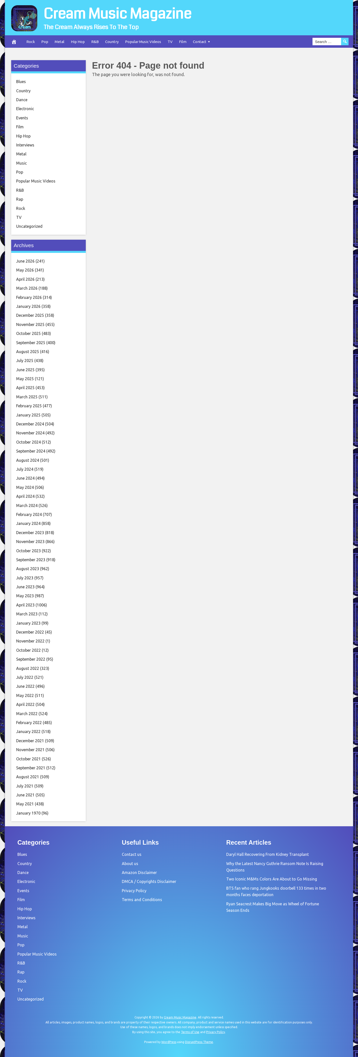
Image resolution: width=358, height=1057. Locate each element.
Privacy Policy (134, 890)
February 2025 (29, 406)
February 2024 (29, 514)
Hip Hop (78, 42)
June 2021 (25, 795)
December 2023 (30, 532)
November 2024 (30, 433)
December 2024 (30, 424)
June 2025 (25, 370)
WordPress (168, 1042)
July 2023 (24, 578)
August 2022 (27, 668)
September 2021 (30, 768)
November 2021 (30, 749)
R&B (95, 42)
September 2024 (30, 451)
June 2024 (25, 478)
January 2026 (28, 306)
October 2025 (28, 333)
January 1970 (28, 813)
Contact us (131, 854)
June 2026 (25, 261)
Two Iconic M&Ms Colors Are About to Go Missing (271, 879)
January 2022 (28, 731)
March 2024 (27, 505)
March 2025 (27, 397)
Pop (44, 42)
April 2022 (25, 704)
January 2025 (28, 415)
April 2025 (25, 387)
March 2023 (27, 614)
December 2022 (30, 632)
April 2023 (25, 605)
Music (21, 163)
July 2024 (24, 469)
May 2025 (25, 378)
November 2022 (30, 641)
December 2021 (30, 740)
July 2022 (24, 677)
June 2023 (25, 587)
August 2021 (27, 777)
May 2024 (25, 487)
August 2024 (27, 460)
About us (130, 863)
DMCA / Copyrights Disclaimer (149, 881)
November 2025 (30, 324)
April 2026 (25, 279)
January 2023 (28, 623)
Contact (199, 42)
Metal (59, 42)
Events (22, 118)
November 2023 (30, 541)
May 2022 (25, 695)
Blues (21, 81)
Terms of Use (190, 1032)
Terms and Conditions (142, 899)
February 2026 (29, 297)
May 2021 (25, 804)
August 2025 (27, 351)
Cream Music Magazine (117, 14)
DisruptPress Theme (199, 1042)
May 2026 (25, 270)
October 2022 (28, 650)
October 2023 (28, 551)
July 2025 (24, 360)
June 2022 (25, 686)
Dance (21, 99)
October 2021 (28, 759)
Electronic (25, 108)
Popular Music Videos (143, 42)
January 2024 (28, 523)
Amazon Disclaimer (139, 872)
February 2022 (29, 722)
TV (170, 42)
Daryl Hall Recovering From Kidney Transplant (267, 854)
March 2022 (27, 713)
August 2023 (27, 568)
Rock (30, 42)
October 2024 (28, 442)
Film (182, 42)
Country (112, 42)
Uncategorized (29, 226)
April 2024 (25, 496)
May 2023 (25, 596)
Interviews (25, 145)
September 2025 (30, 342)
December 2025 (30, 315)
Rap (19, 199)
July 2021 (24, 786)
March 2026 (27, 288)
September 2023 (30, 559)
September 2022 (30, 659)
